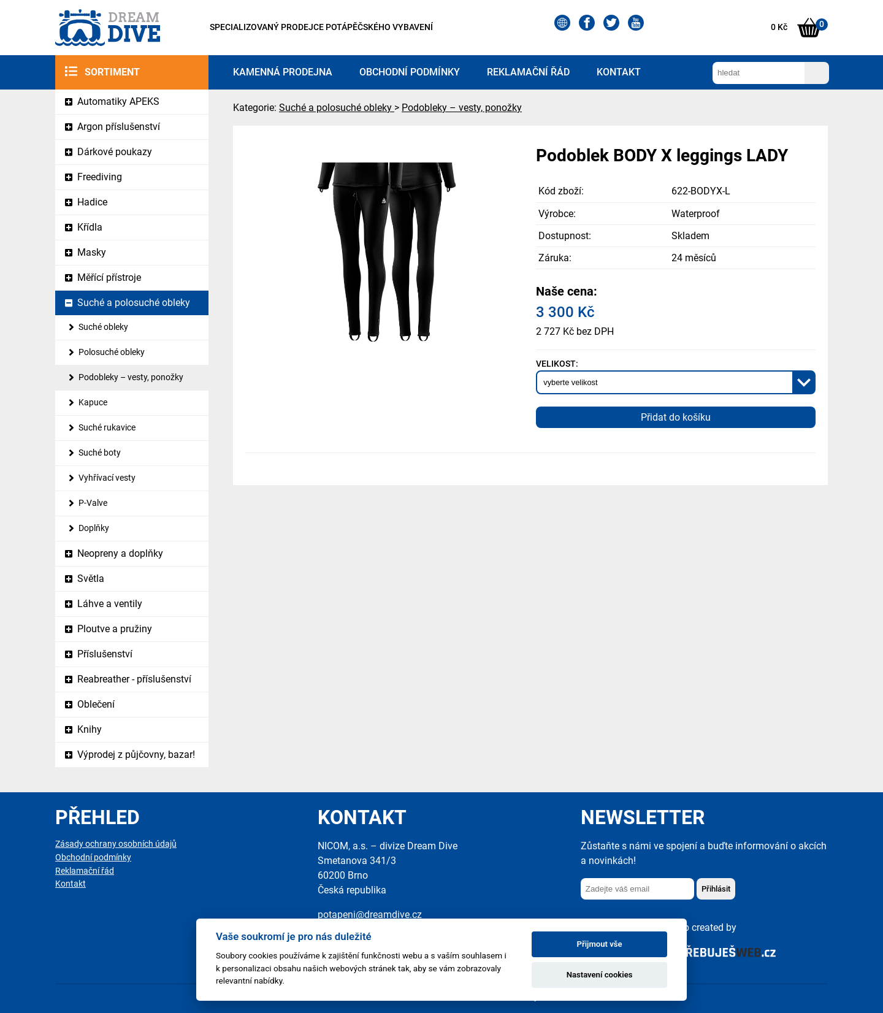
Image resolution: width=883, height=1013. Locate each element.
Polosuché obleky (111, 352)
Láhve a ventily (109, 604)
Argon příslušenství (118, 126)
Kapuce (92, 402)
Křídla (89, 227)
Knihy (89, 729)
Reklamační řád (528, 72)
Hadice (92, 202)
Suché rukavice (107, 427)
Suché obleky (103, 327)
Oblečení (96, 704)
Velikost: (557, 364)
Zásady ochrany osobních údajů (116, 844)
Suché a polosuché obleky (133, 302)
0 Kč (779, 27)
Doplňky (93, 528)
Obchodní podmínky (409, 72)
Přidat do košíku (676, 417)
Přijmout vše (599, 944)
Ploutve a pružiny (114, 629)
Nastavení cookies (600, 974)
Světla (90, 578)
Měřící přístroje (109, 277)
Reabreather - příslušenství (134, 679)
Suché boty (99, 453)
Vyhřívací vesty (107, 478)
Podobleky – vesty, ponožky (130, 377)
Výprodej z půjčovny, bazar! (136, 754)
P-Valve (92, 503)
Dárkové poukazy (114, 152)
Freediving (99, 177)
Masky (91, 252)
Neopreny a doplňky (120, 553)
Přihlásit (715, 888)
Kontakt (619, 72)
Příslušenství (104, 654)
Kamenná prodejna (282, 72)
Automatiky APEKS (118, 101)
